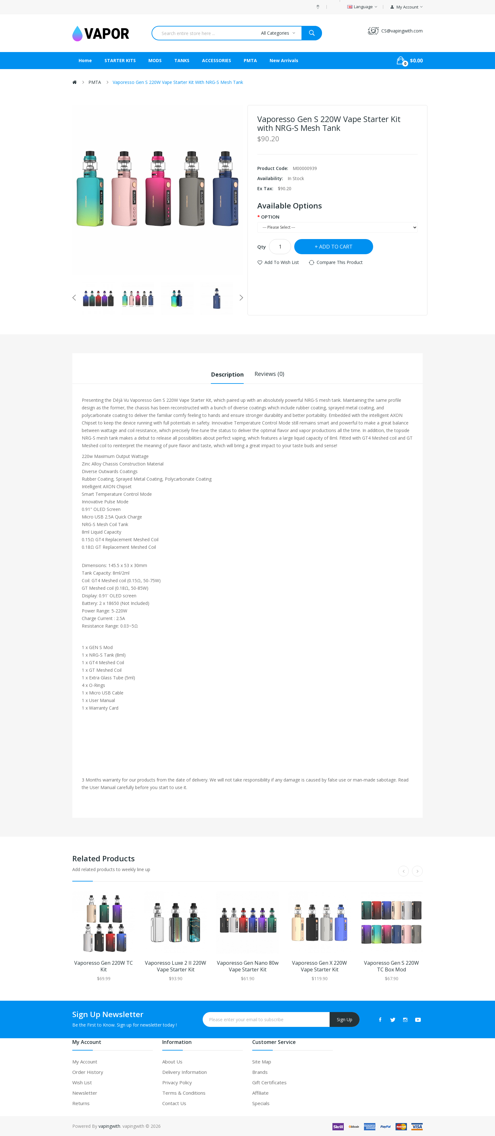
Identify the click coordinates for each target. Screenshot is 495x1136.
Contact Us (174, 1103)
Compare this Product (340, 262)
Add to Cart (336, 246)
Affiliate (260, 1092)
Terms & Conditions (184, 1092)
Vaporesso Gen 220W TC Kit (103, 966)
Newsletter (84, 1092)
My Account (84, 1061)
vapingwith (109, 1126)
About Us (172, 1061)
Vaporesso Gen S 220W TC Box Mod (391, 966)
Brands (260, 1072)
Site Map (261, 1061)
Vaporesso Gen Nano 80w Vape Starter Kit (247, 966)
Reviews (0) (269, 374)
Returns (81, 1103)
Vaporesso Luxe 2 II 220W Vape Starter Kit (175, 966)
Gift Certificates (269, 1082)
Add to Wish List (282, 262)
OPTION (270, 217)
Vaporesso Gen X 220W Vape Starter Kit (319, 966)
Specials (261, 1103)
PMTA (94, 82)
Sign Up (344, 1019)
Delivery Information (184, 1072)
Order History (87, 1072)
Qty (261, 246)
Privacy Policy (177, 1082)
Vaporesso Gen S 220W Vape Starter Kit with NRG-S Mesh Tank (178, 82)
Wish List (82, 1082)
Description (227, 374)
